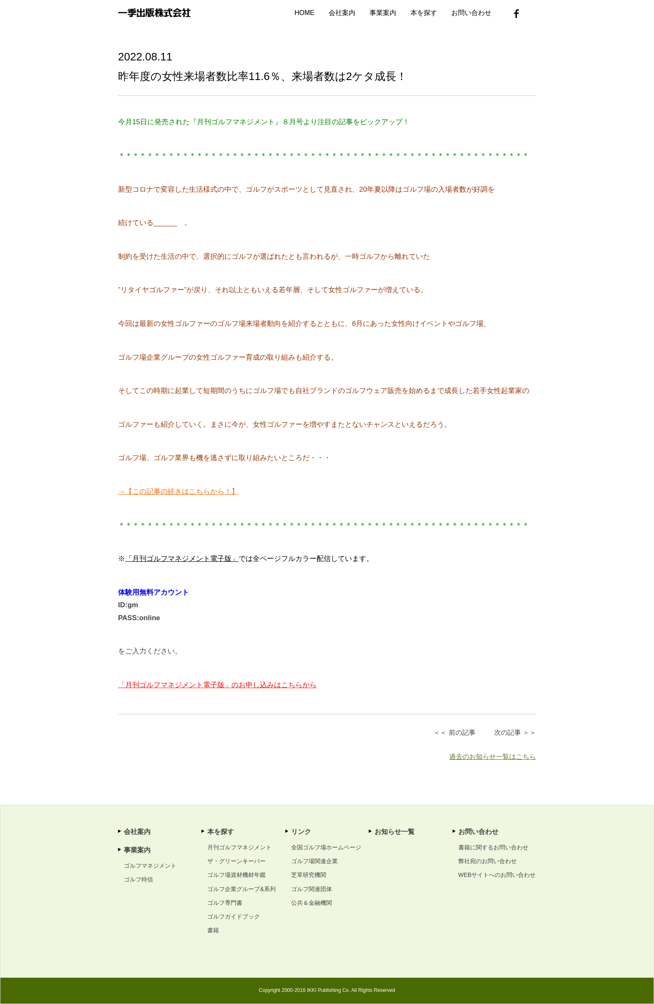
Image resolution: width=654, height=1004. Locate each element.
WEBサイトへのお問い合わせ (497, 874)
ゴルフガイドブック (233, 916)
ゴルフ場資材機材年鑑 (236, 874)
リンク (301, 831)
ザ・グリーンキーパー (236, 861)
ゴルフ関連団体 (311, 889)
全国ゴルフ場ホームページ (326, 847)
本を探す (423, 12)
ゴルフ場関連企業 (314, 861)
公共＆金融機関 (311, 902)
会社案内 (342, 12)
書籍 (213, 930)
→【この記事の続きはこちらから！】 (178, 492)
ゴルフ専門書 (224, 902)
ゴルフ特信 (138, 879)
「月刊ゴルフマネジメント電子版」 (182, 559)
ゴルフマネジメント (150, 865)
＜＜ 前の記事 (454, 732)
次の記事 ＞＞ (515, 732)
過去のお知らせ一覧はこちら (492, 756)
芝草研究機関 (308, 874)
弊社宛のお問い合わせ (487, 861)
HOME (304, 12)
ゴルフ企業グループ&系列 (241, 889)
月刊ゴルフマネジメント (239, 847)
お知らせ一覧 (395, 831)
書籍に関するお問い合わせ (493, 847)
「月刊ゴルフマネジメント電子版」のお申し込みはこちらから (217, 685)
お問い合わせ (471, 12)
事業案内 (383, 12)
